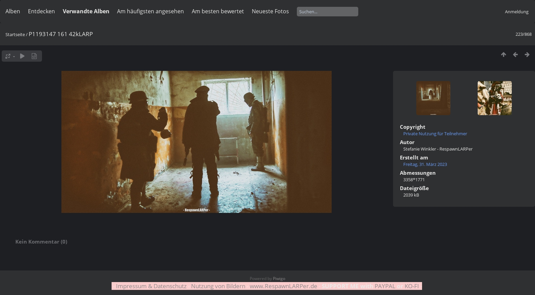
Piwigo (279, 278)
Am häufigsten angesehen (150, 11)
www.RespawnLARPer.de (283, 286)
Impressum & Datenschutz (151, 286)
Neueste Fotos (270, 11)
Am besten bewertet (218, 11)
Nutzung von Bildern (218, 286)
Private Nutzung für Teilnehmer (435, 133)
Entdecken (41, 11)
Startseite (15, 34)
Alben (12, 11)
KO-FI (412, 286)
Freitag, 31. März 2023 (425, 164)
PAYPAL (385, 286)
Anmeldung (517, 12)
